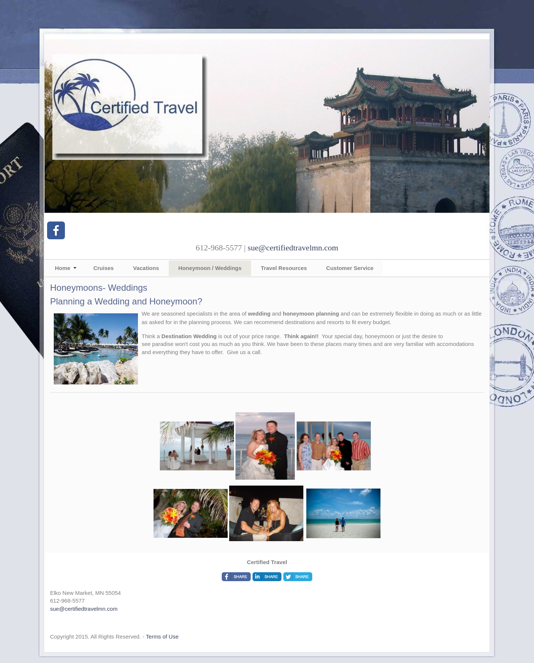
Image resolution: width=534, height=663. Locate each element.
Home (62, 268)
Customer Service (350, 268)
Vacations (146, 268)
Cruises (103, 268)
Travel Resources (284, 268)
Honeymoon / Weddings (210, 268)
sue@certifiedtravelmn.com (293, 247)
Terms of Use (162, 636)
